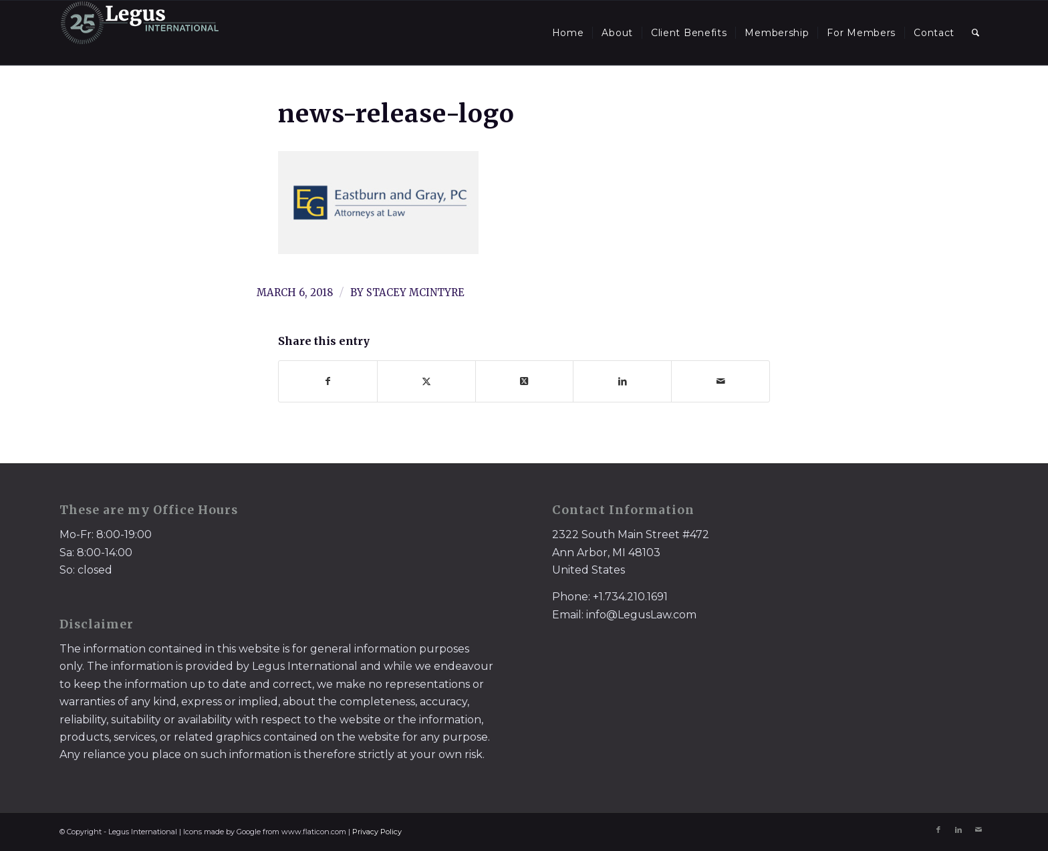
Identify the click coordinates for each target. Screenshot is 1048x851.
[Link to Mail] (978, 830)
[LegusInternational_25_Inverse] (139, 33)
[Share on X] (426, 381)
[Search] (976, 33)
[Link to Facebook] (938, 830)
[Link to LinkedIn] (958, 830)
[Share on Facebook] (328, 381)
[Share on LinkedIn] (622, 381)
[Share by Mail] (720, 381)
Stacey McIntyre (415, 292)
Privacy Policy (377, 831)
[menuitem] (568, 33)
